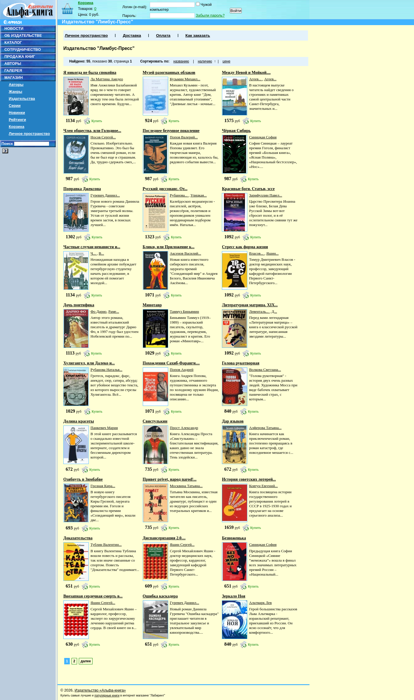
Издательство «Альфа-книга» (100, 690)
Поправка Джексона (82, 189)
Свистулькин (155, 421)
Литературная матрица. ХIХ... (250, 305)
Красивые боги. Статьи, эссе (248, 189)
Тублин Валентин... (106, 544)
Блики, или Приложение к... (168, 247)
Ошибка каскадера (160, 596)
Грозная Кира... (103, 486)
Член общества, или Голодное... (92, 130)
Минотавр (152, 305)
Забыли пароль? (210, 15)
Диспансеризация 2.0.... (164, 538)
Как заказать (197, 35)
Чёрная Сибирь (236, 130)
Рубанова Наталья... (106, 369)
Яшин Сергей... (182, 544)
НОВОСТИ (13, 28)
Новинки (17, 112)
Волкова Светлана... (265, 369)
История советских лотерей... (249, 479)
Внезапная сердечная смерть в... (93, 596)
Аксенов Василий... (185, 253)
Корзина (16, 126)
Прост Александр (184, 427)
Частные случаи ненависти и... (91, 247)
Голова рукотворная (240, 363)
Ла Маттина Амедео (107, 79)
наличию (205, 61)
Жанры (15, 91)
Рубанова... (179, 195)
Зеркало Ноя (233, 596)
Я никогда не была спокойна (89, 72)
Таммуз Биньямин (184, 311)
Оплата (163, 35)
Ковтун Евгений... (263, 486)
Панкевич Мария (104, 427)
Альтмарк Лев (260, 602)
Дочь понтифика (78, 305)
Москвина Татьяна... (186, 486)
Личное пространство (29, 133)
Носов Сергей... (103, 137)
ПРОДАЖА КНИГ (19, 56)
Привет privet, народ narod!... (169, 479)
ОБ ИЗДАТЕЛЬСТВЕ (23, 35)
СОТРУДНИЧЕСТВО (22, 49)
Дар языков (232, 421)
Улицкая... (198, 195)
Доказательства (78, 538)
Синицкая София (262, 137)
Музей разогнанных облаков (169, 72)
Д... (274, 311)
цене (226, 61)
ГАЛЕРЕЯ (13, 70)
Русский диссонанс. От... (165, 189)
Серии (15, 105)
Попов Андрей (182, 369)
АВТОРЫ (12, 63)
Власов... (256, 253)
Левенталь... (259, 311)
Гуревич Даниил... (105, 195)
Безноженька (234, 538)
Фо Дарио (99, 311)
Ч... (94, 253)
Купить (96, 121)
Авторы (16, 84)
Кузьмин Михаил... (185, 79)
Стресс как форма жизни (245, 247)
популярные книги (106, 695)
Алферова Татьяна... (265, 427)
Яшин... (272, 253)
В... (101, 253)
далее (86, 661)
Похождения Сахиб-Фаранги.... (171, 363)
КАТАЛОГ (13, 42)
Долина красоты (78, 421)
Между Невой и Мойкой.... (246, 72)
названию (181, 61)
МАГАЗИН (13, 77)
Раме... (113, 311)
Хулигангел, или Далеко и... (89, 363)
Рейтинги (17, 119)
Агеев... (255, 79)
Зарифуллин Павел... (265, 195)
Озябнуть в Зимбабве (83, 479)
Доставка (132, 35)
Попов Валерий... (184, 137)
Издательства (22, 98)
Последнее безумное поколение (171, 130)
